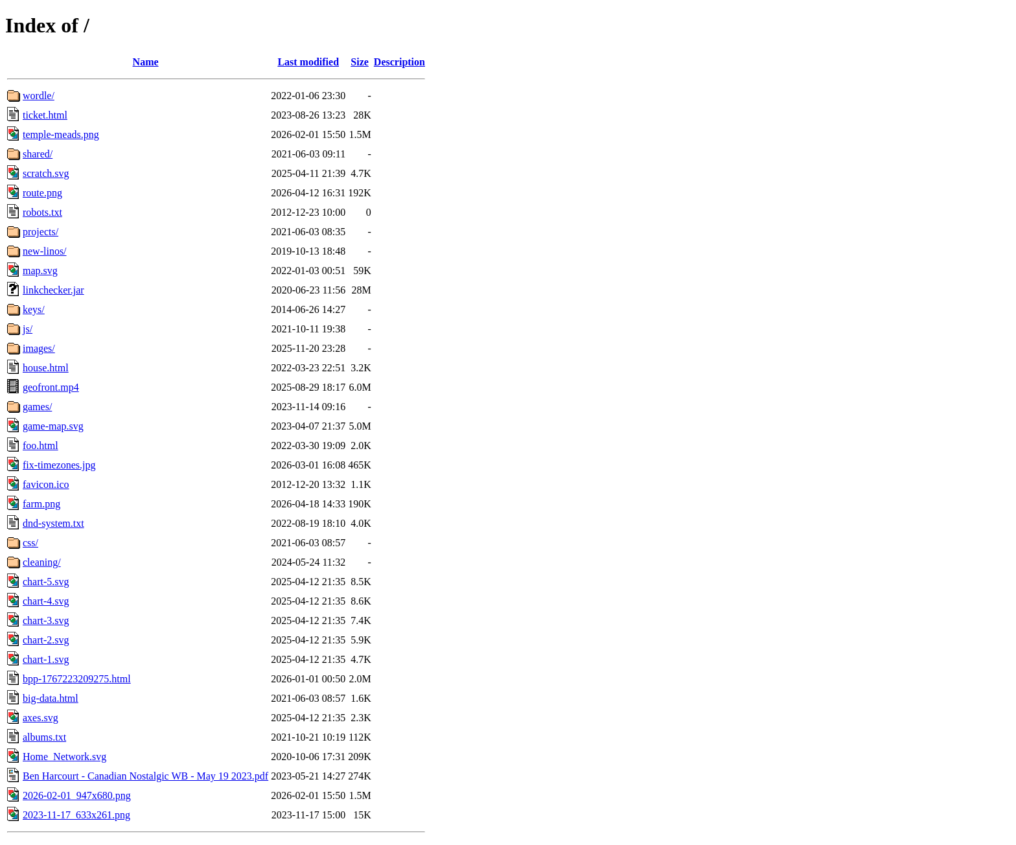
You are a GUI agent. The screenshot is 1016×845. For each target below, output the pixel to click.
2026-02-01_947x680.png (77, 795)
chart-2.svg (46, 639)
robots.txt (42, 212)
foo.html (40, 445)
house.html (46, 367)
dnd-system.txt (53, 523)
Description (399, 61)
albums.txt (44, 737)
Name (146, 61)
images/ (39, 348)
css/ (30, 542)
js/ (27, 328)
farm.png (41, 503)
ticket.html (45, 115)
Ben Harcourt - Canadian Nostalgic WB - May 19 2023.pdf (145, 775)
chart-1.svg (46, 659)
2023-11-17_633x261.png (76, 814)
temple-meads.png (61, 134)
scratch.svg (46, 173)
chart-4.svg (46, 601)
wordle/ (38, 95)
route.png (42, 192)
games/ (37, 406)
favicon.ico (46, 484)
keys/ (34, 309)
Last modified (308, 61)
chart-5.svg (46, 581)
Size (360, 61)
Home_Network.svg (64, 756)
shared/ (37, 153)
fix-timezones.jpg (59, 464)
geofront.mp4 (51, 387)
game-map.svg (53, 426)
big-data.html (50, 698)
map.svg (40, 270)
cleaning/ (42, 562)
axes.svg (40, 717)
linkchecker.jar (53, 289)
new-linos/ (45, 251)
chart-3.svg (46, 620)
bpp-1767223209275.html (77, 678)
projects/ (40, 231)
